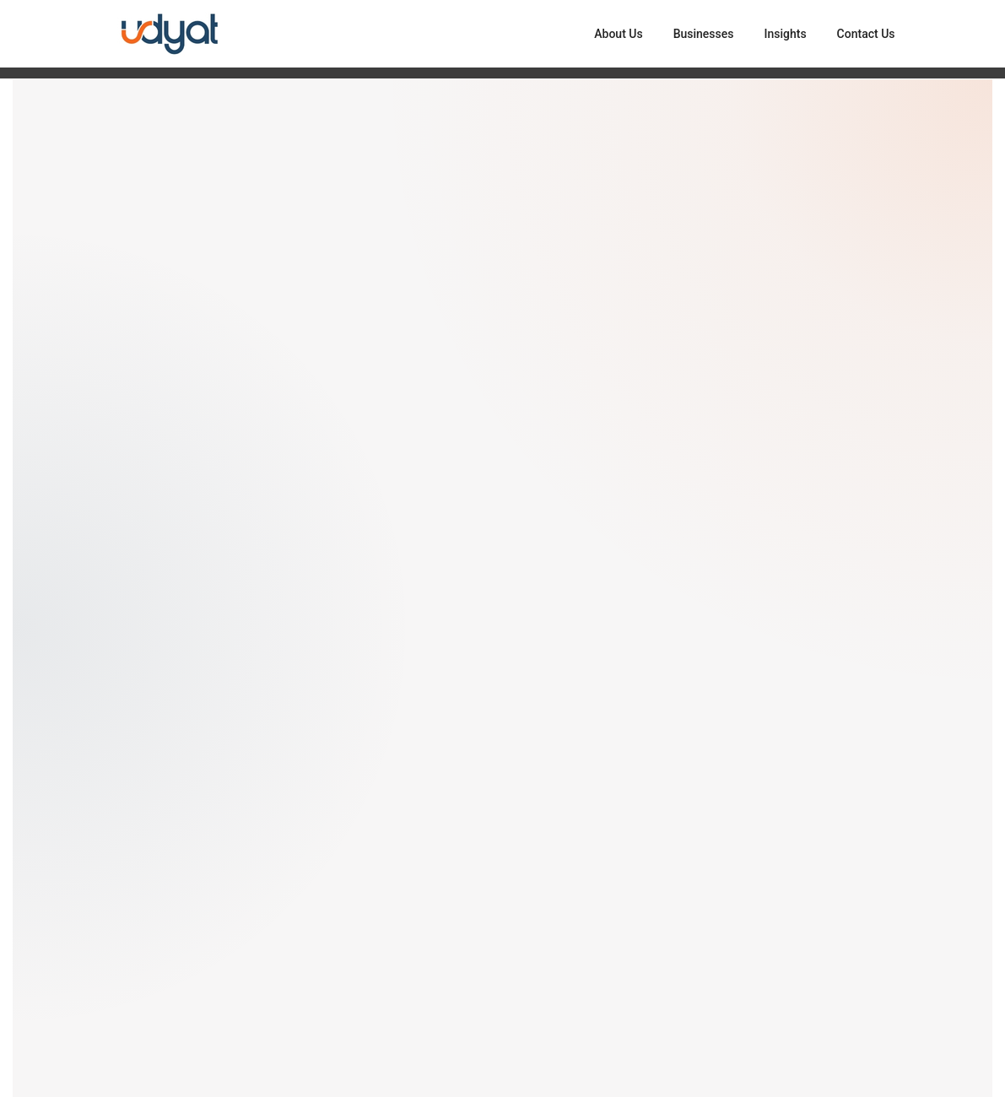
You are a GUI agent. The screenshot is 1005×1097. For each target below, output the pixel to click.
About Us (618, 34)
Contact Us (866, 34)
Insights (785, 34)
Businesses (703, 34)
